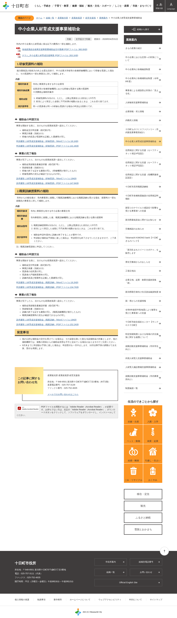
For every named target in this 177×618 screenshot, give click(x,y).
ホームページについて (80, 599)
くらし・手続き (42, 6)
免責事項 (41, 599)
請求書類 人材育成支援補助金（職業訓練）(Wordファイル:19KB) (46, 320)
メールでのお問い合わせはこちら (62, 394)
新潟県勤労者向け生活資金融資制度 (141, 292)
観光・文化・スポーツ (99, 6)
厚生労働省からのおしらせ (137, 262)
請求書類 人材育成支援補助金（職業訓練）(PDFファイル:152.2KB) (47, 324)
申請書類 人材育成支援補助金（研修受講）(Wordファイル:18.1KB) (47, 141)
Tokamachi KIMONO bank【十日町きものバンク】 (141, 239)
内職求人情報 (131, 120)
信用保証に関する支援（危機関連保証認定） (141, 176)
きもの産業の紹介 (133, 48)
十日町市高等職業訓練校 (136, 186)
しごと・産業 (122, 6)
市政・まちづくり (142, 6)
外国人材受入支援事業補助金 (138, 358)
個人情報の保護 (22, 599)
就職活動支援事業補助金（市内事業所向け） (141, 378)
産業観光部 (63, 18)
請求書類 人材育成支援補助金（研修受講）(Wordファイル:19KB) (46, 178)
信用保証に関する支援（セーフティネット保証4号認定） (141, 152)
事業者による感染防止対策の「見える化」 (141, 92)
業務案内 (103, 18)
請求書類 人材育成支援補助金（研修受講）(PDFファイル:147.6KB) (47, 183)
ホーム (39, 18)
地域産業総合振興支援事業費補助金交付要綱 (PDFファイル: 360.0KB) (54, 49)
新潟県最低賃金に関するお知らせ (140, 220)
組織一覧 (50, 18)
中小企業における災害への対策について (141, 59)
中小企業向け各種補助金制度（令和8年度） (141, 80)
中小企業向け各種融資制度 (137, 69)
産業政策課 (77, 18)
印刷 (69, 39)
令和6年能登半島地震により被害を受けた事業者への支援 (141, 311)
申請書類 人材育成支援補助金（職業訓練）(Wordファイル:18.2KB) (47, 282)
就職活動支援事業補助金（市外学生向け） (141, 348)
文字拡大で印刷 (83, 39)
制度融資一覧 (131, 388)
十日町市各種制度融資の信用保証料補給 (141, 197)
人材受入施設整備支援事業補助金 (140, 367)
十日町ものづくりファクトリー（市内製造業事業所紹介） (141, 131)
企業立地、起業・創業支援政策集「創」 (140, 281)
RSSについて (135, 599)
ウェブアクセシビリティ (110, 599)
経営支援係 (90, 18)
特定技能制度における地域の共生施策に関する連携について (141, 335)
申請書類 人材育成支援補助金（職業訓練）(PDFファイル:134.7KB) (47, 287)
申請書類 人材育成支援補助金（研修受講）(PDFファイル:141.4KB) (47, 146)
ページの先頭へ (164, 550)
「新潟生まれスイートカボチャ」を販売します (141, 251)
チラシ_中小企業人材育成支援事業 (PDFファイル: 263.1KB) (50, 55)
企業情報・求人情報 (134, 111)
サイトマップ (156, 599)
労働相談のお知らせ (134, 229)
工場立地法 (130, 271)
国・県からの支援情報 (135, 301)
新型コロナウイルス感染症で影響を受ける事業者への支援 (141, 209)
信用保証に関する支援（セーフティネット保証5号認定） (141, 164)
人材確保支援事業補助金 (136, 102)
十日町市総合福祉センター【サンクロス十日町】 (141, 323)
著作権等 (58, 599)
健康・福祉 (78, 6)
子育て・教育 (61, 6)
